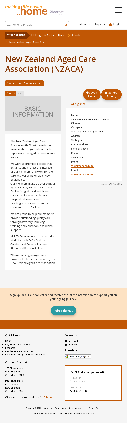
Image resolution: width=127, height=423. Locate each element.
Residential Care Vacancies (19, 351)
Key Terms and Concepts (18, 344)
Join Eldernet (63, 311)
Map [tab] (19, 93)
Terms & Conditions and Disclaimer (71, 408)
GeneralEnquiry (111, 94)
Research (10, 347)
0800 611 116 (78, 390)
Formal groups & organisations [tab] (24, 83)
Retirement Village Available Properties (25, 354)
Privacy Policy (95, 408)
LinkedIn (71, 344)
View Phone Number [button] (82, 165)
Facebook (71, 341)
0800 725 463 (78, 381)
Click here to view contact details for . (29, 397)
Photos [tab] (10, 93)
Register (100, 24)
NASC (8, 341)
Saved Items (91, 94)
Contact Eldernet (16, 362)
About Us (85, 24)
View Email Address (82, 174)
